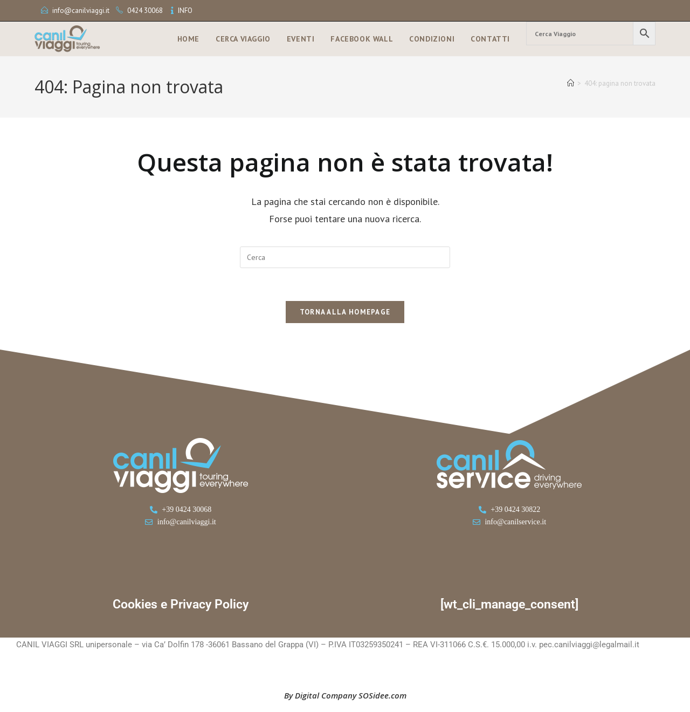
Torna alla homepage (345, 312)
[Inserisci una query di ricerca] (345, 257)
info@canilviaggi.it (80, 10)
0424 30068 (145, 10)
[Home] (570, 83)
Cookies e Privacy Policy (181, 604)
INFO (185, 10)
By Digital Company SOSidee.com (345, 695)
